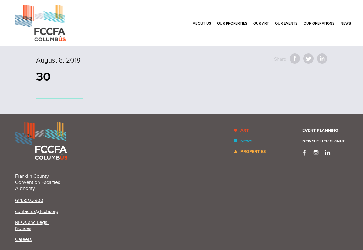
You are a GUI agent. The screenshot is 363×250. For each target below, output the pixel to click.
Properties (253, 151)
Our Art (261, 23)
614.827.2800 (29, 201)
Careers (23, 239)
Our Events (286, 23)
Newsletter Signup (323, 141)
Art (244, 130)
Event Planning (320, 130)
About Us (202, 23)
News (346, 23)
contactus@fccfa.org (36, 211)
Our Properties (232, 23)
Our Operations (319, 23)
